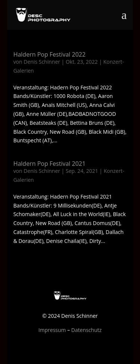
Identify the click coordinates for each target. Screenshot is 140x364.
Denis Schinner (42, 61)
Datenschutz (86, 329)
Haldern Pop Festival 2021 (49, 163)
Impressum (52, 329)
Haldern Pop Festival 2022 (49, 54)
